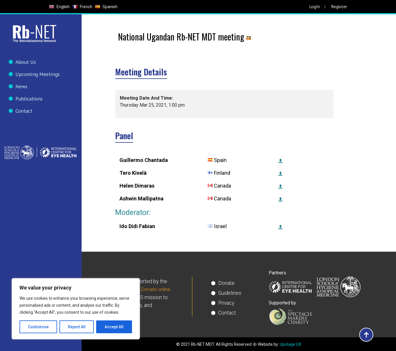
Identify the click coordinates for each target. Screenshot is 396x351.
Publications (29, 100)
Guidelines (230, 293)
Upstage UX (290, 344)
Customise (38, 326)
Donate (226, 283)
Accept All (114, 326)
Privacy (226, 303)
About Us (26, 62)
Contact (24, 113)
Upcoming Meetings (38, 74)
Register (339, 6)
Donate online (156, 289)
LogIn (314, 6)
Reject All (77, 326)
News (22, 87)
